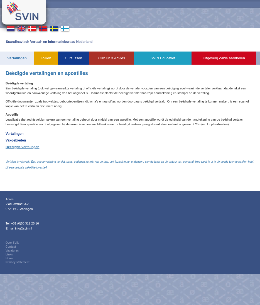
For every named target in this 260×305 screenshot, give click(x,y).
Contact (11, 246)
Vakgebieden (16, 140)
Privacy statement (18, 262)
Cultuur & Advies (111, 58)
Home (9, 258)
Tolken (46, 58)
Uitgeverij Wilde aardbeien (224, 58)
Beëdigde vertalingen (22, 147)
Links (9, 254)
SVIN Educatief (163, 58)
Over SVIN (12, 242)
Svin (24, 12)
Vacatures (12, 250)
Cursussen (73, 58)
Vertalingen (17, 58)
